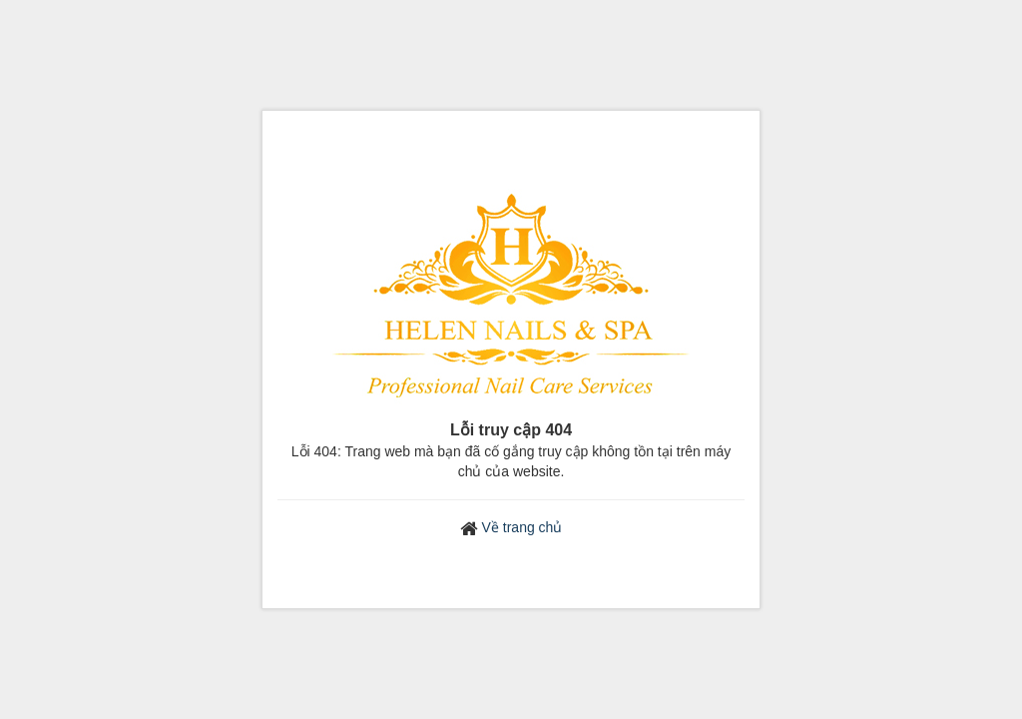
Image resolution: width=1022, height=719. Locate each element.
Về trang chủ (522, 527)
